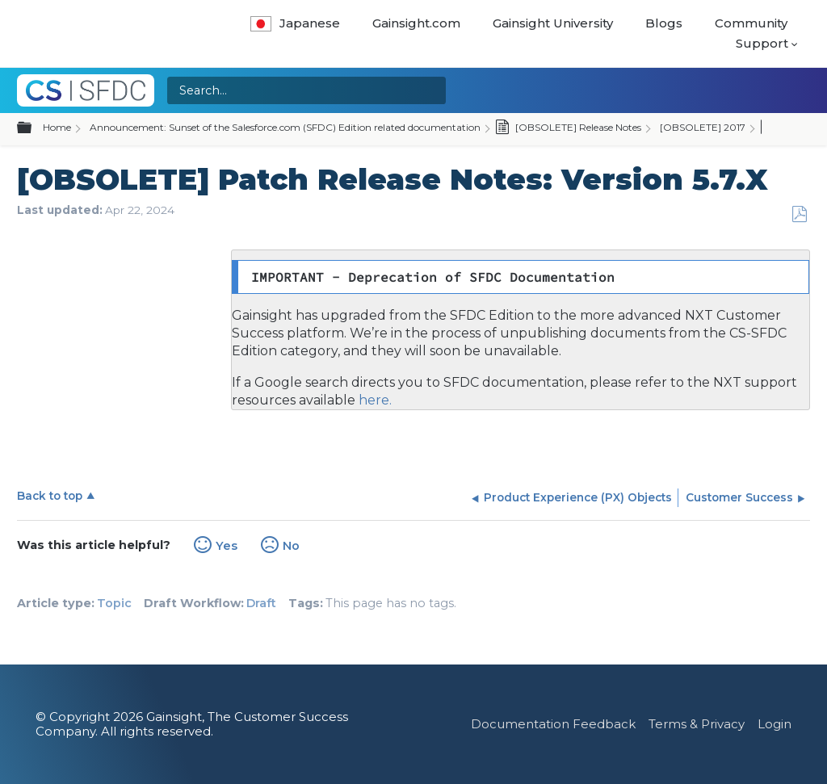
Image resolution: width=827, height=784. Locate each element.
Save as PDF (799, 214)
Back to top (49, 495)
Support (762, 43)
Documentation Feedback (553, 724)
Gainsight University (553, 23)
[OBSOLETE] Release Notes (568, 128)
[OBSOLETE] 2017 (702, 127)
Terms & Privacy (697, 724)
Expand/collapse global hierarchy (33, 128)
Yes (226, 546)
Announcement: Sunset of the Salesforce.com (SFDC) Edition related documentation (285, 127)
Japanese (295, 23)
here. (373, 400)
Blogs (663, 23)
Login (774, 724)
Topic (114, 603)
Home (57, 127)
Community (751, 23)
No (291, 546)
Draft (261, 603)
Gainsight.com (416, 23)
